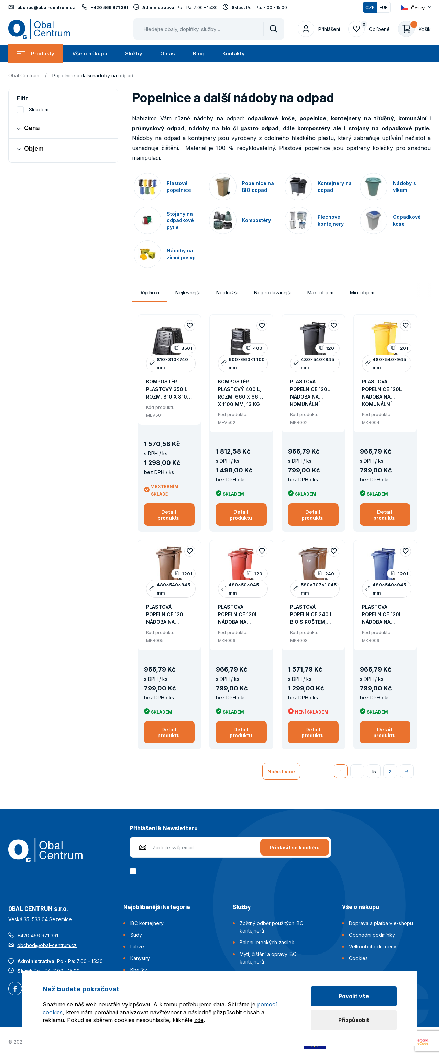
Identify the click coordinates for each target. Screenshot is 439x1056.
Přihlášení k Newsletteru (164, 828)
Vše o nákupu (89, 53)
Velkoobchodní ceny (372, 946)
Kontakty (233, 53)
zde (199, 1019)
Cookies (358, 958)
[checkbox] (134, 871)
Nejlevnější (187, 292)
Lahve (137, 946)
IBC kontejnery (147, 923)
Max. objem (320, 292)
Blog (199, 53)
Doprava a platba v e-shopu (381, 923)
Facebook (15, 989)
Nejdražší (227, 292)
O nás (167, 53)
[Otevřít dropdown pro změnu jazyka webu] (416, 7)
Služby (133, 53)
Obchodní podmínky (372, 935)
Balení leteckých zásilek (267, 942)
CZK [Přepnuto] (370, 7)
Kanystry (140, 958)
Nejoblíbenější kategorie (156, 907)
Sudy (136, 935)
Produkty (35, 53)
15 (374, 771)
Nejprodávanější (272, 292)
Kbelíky (138, 970)
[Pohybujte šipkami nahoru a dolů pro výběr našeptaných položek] (208, 29)
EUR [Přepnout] (384, 7)
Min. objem (362, 292)
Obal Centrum (23, 75)
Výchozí (149, 292)
